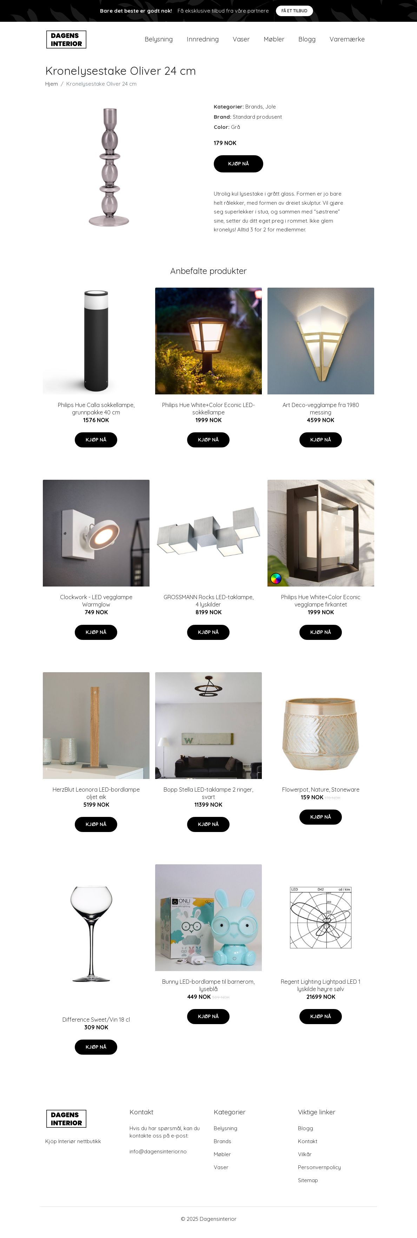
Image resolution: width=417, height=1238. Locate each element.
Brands (254, 113)
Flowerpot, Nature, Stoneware (320, 796)
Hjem (51, 90)
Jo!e (270, 113)
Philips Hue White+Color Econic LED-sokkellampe (208, 415)
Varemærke (347, 43)
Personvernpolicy (319, 1174)
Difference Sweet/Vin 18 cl (96, 1026)
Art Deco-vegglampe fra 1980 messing (321, 415)
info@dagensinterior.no (158, 1158)
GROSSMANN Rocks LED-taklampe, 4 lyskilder (208, 608)
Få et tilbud (294, 10)
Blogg (307, 43)
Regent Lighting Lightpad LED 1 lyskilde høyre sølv (320, 992)
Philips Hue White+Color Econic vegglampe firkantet (320, 608)
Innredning (203, 43)
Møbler (274, 43)
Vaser (241, 43)
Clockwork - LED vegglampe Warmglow (96, 608)
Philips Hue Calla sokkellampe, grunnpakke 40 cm (96, 415)
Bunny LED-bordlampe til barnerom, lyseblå (208, 992)
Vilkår (305, 1161)
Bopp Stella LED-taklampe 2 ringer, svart (208, 800)
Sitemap (308, 1187)
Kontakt (307, 1148)
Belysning (159, 43)
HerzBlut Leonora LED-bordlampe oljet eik (96, 800)
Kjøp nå (238, 171)
